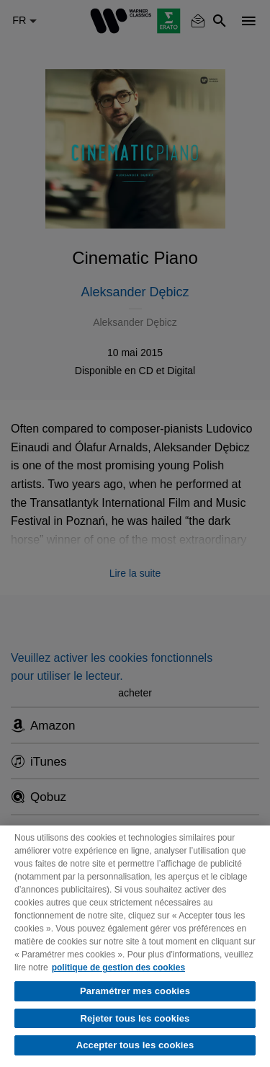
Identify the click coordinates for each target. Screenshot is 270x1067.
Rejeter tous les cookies (135, 1018)
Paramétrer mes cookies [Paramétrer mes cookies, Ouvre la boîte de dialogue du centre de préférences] (135, 991)
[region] (135, 946)
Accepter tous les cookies (135, 1045)
